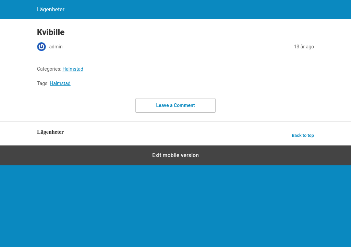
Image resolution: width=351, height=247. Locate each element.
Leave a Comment (175, 105)
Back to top (303, 135)
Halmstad (72, 69)
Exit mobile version (175, 155)
